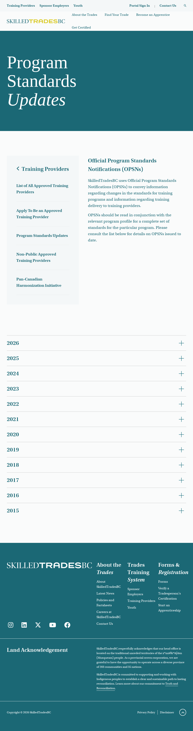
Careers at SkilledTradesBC (108, 614)
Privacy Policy (146, 712)
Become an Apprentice (153, 15)
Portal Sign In (139, 6)
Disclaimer (167, 712)
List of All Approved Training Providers (42, 188)
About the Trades (84, 15)
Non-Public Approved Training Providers (36, 257)
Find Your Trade (117, 15)
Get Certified (81, 28)
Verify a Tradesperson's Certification (169, 593)
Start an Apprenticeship (169, 607)
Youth (78, 6)
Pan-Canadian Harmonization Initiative (38, 282)
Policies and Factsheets (105, 602)
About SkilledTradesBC (108, 584)
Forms (163, 582)
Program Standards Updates (42, 235)
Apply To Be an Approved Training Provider (39, 213)
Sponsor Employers (54, 6)
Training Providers (21, 6)
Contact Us (168, 6)
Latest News (105, 593)
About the (108, 569)
